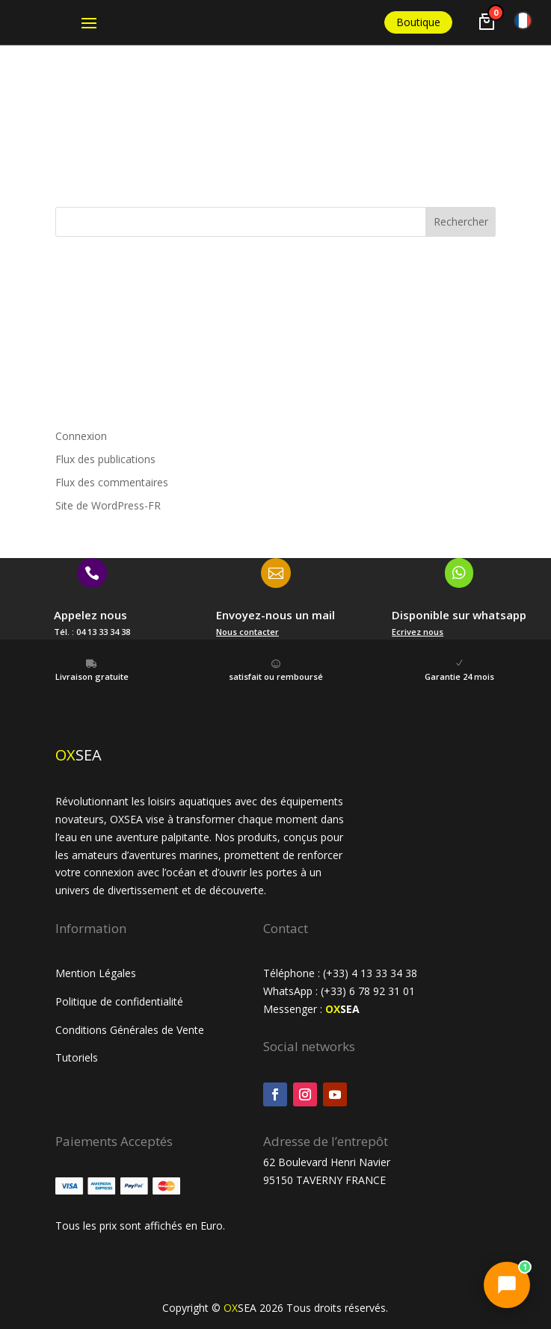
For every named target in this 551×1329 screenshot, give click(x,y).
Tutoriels (78, 1057)
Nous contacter (247, 631)
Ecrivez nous (417, 631)
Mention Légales (95, 973)
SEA (342, 1009)
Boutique (418, 22)
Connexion (81, 436)
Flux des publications (105, 459)
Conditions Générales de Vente (129, 1030)
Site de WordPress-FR (108, 505)
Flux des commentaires (111, 482)
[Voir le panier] (487, 22)
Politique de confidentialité (119, 1001)
